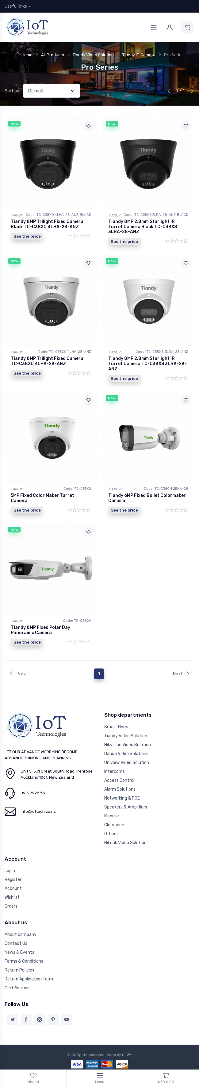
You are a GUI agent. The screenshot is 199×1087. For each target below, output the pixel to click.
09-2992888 (33, 793)
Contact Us (16, 943)
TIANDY (17, 215)
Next (181, 673)
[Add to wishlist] (89, 126)
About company (20, 934)
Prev (17, 673)
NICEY (127, 1055)
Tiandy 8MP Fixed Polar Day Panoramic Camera (40, 630)
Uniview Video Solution (126, 762)
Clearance (114, 825)
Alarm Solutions (120, 789)
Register (13, 879)
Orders (11, 906)
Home (24, 55)
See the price (27, 236)
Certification (17, 988)
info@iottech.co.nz (38, 811)
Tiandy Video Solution (93, 55)
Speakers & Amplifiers (125, 807)
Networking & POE (122, 798)
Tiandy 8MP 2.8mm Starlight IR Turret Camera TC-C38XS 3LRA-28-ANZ (147, 364)
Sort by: (12, 91)
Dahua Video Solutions (126, 753)
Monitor (111, 816)
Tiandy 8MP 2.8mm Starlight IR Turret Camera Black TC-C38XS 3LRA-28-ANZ (142, 227)
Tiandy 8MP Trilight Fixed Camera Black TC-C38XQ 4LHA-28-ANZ (47, 224)
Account (13, 888)
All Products (52, 55)
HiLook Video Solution (125, 842)
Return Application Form (29, 979)
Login (10, 870)
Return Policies (19, 970)
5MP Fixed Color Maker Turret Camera (42, 498)
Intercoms (114, 771)
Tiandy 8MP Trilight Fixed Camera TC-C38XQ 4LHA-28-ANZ (47, 361)
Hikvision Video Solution (127, 744)
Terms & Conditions (24, 961)
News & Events (19, 952)
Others (111, 833)
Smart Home (117, 727)
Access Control (119, 780)
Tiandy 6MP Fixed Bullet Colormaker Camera (147, 498)
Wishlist (12, 897)
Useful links (16, 6)
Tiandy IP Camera (138, 55)
